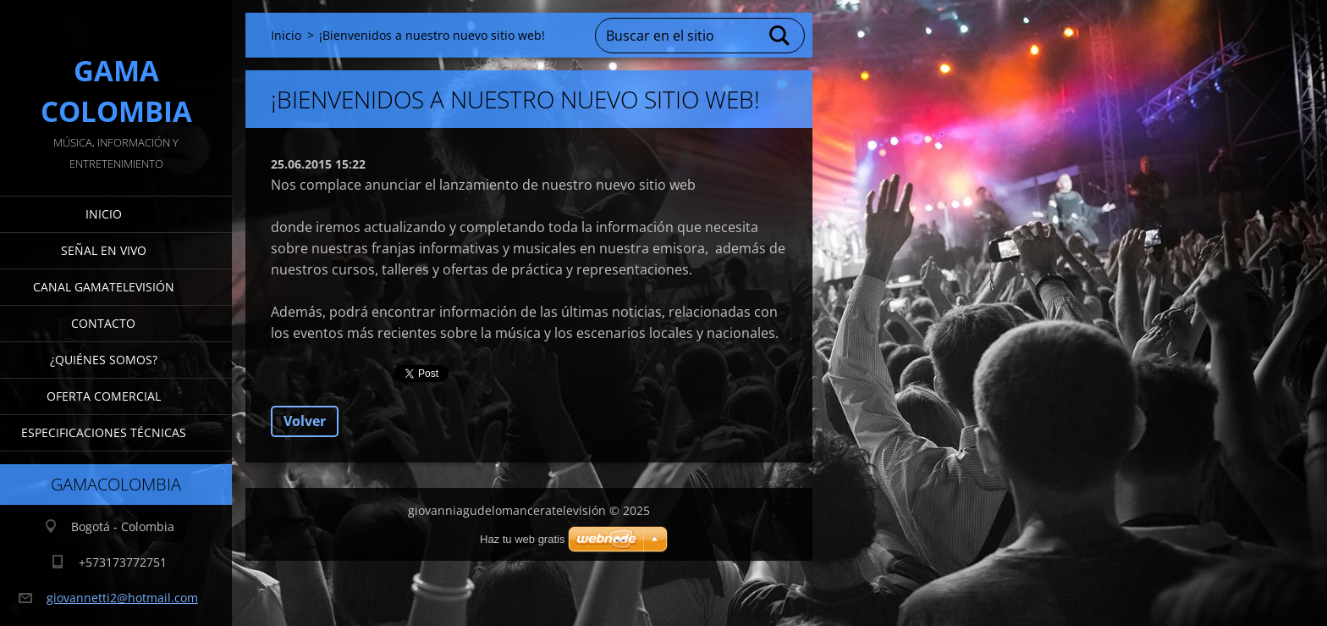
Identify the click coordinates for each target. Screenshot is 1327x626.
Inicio (103, 214)
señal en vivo (103, 250)
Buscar (780, 35)
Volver (305, 421)
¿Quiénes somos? (103, 360)
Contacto (103, 323)
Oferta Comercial (104, 396)
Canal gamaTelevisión (103, 287)
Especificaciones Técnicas (103, 432)
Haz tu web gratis (522, 539)
